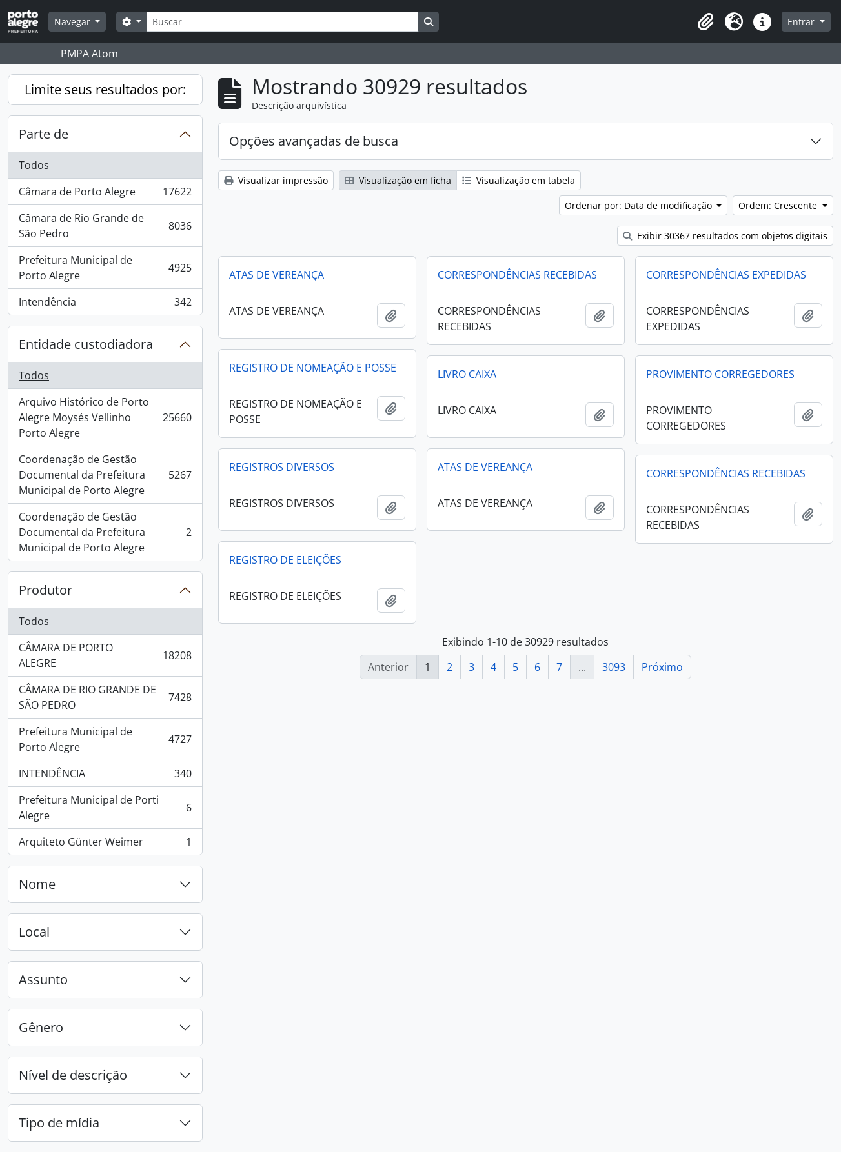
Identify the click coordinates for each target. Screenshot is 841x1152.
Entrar (802, 21)
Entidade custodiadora (86, 344)
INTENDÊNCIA (105, 776)
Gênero (41, 1027)
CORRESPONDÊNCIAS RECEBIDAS (517, 275)
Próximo (662, 667)
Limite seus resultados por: (105, 89)
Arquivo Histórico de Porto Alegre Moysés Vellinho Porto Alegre (105, 417)
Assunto (43, 979)
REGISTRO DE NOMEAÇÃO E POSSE (312, 368)
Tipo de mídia (59, 1122)
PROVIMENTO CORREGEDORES (720, 374)
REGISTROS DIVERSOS (281, 467)
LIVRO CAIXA (467, 374)
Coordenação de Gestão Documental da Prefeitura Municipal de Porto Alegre (105, 474)
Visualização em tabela (518, 180)
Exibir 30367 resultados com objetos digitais (725, 236)
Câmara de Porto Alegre (105, 194)
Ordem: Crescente (779, 205)
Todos (34, 165)
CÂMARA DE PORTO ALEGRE (105, 655)
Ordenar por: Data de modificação (639, 205)
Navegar (73, 21)
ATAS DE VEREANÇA (276, 275)
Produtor (45, 590)
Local (34, 931)
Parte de (43, 134)
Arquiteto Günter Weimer (105, 844)
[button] (705, 22)
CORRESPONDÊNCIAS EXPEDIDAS (726, 275)
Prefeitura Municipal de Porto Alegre (105, 268)
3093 (613, 667)
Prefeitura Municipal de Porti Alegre (105, 807)
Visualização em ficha (398, 180)
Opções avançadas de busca (313, 141)
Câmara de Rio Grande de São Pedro (105, 226)
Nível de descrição (73, 1075)
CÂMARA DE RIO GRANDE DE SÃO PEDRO (105, 697)
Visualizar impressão (276, 180)
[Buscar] (283, 22)
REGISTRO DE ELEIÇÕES (285, 560)
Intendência (105, 304)
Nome (37, 884)
